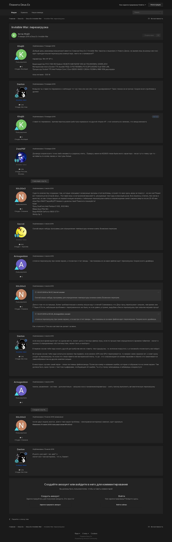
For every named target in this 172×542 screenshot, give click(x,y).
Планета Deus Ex (19, 4)
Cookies (94, 533)
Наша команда (37, 12)
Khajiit (27, 34)
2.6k (21, 169)
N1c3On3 (21, 188)
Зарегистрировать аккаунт (50, 505)
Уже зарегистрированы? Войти (132, 5)
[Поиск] (139, 12)
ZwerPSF (20, 149)
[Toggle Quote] (36, 292)
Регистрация (156, 5)
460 (21, 244)
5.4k (21, 105)
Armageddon (21, 256)
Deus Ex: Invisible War (39, 36)
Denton (21, 84)
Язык (77, 533)
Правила (24, 12)
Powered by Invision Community (86, 538)
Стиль (85, 533)
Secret (20, 224)
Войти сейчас (121, 505)
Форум (14, 14)
